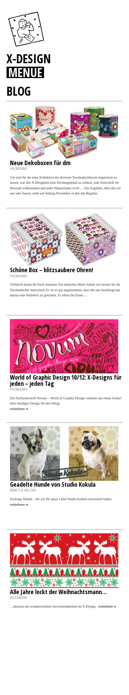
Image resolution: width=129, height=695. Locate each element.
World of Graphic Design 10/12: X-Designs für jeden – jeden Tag (65, 380)
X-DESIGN (29, 58)
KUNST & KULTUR (23, 490)
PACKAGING (18, 168)
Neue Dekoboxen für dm (40, 163)
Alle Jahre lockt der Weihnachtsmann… (58, 592)
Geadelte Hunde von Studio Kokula (53, 484)
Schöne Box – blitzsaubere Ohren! (51, 270)
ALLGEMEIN (18, 597)
